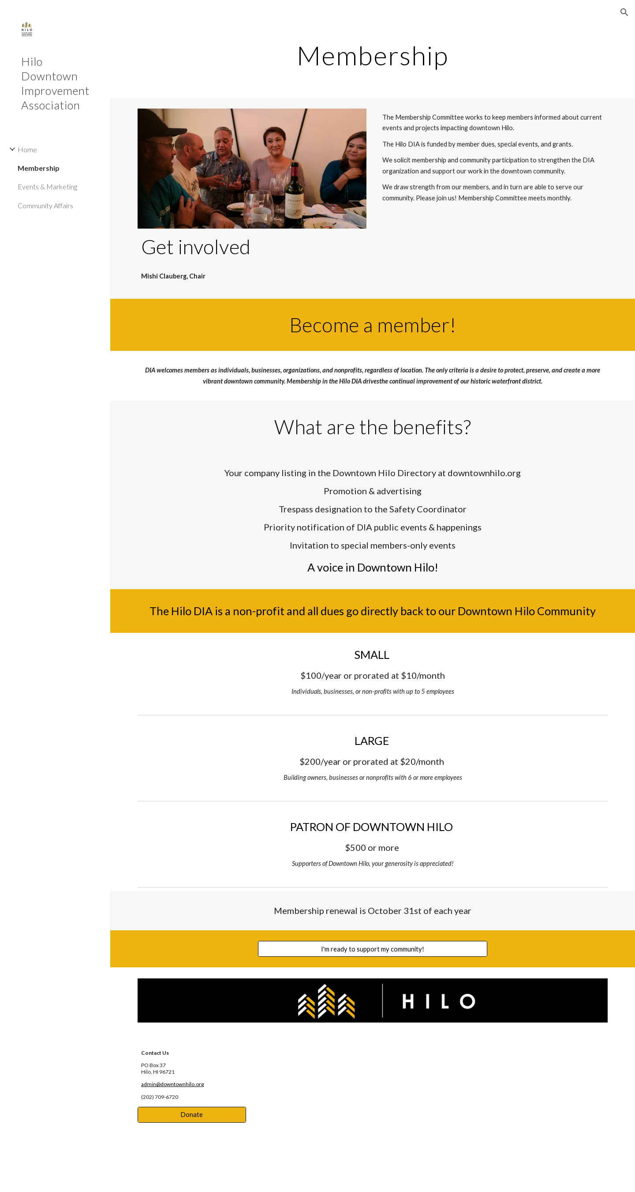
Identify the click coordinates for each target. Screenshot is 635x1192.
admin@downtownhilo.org (172, 1084)
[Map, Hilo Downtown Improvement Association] (433, 1112)
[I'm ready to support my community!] (372, 949)
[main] (373, 55)
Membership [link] (39, 168)
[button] (624, 12)
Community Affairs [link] (45, 205)
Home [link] (27, 149)
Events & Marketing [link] (47, 186)
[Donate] (192, 1115)
